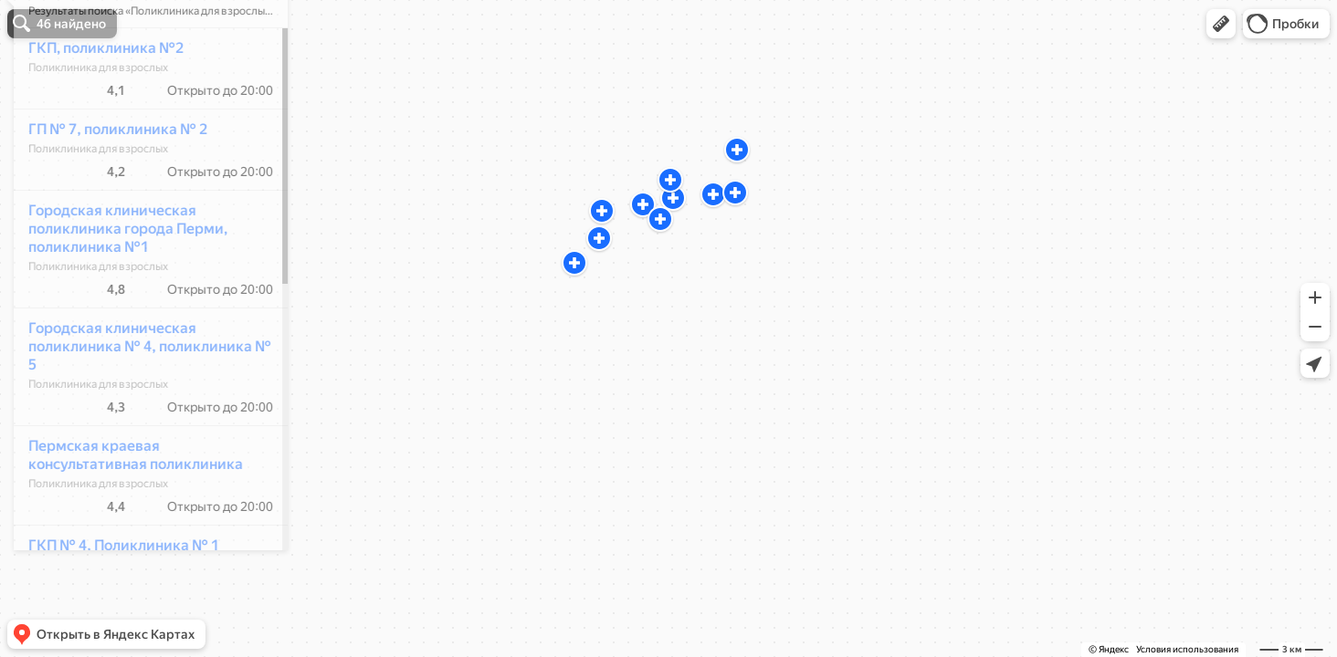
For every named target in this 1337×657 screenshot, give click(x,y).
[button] (1221, 23)
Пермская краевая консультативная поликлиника (125, 509)
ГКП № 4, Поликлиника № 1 (113, 599)
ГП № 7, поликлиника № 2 (107, 183)
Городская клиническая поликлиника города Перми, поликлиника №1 (117, 282)
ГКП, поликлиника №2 (96, 101)
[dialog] (141, 325)
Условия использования (1187, 649)
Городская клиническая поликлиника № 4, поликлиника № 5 (139, 400)
